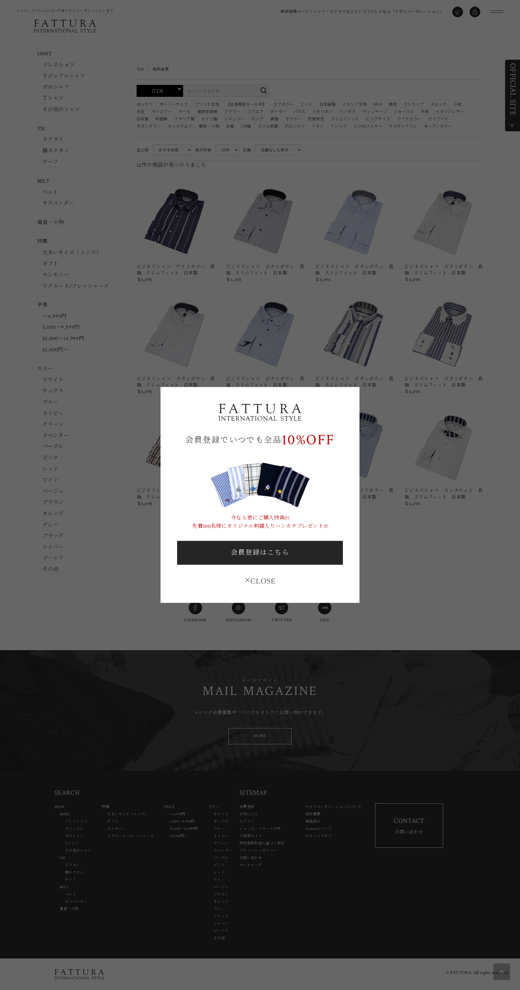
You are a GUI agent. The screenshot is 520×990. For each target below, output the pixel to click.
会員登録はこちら (260, 552)
